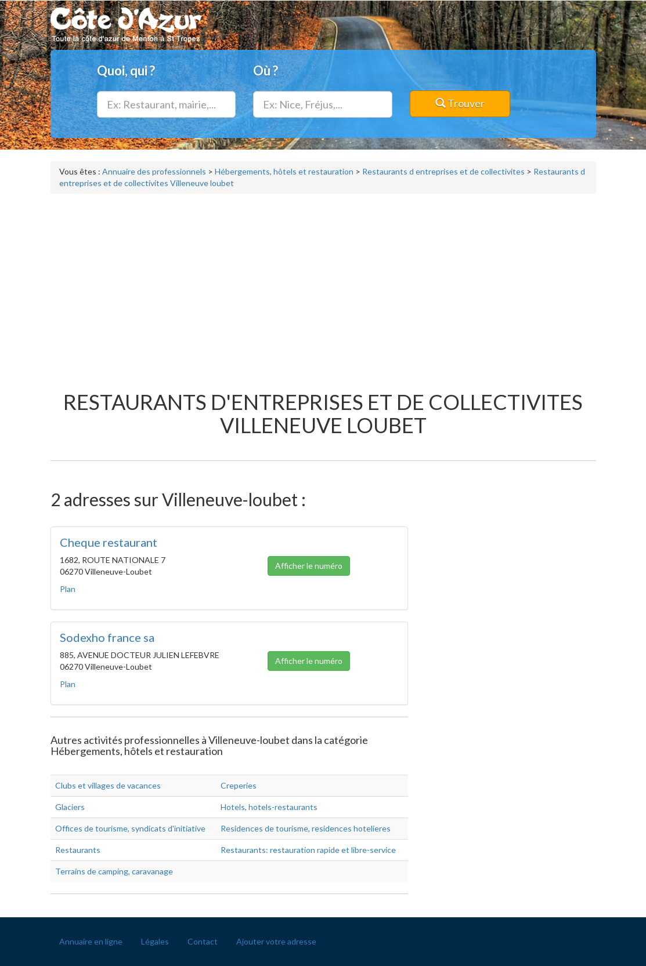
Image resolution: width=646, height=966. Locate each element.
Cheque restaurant (108, 542)
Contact (202, 941)
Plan (67, 589)
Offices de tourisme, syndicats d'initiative (130, 828)
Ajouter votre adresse (276, 941)
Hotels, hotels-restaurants (269, 807)
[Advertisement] (323, 286)
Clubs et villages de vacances (108, 785)
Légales (155, 941)
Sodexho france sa (107, 637)
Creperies (239, 785)
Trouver (460, 103)
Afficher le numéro (308, 566)
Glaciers (70, 807)
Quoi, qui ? (126, 70)
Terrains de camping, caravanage (114, 871)
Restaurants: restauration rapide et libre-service (308, 850)
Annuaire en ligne (90, 941)
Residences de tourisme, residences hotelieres (306, 828)
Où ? (265, 70)
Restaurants (77, 850)
